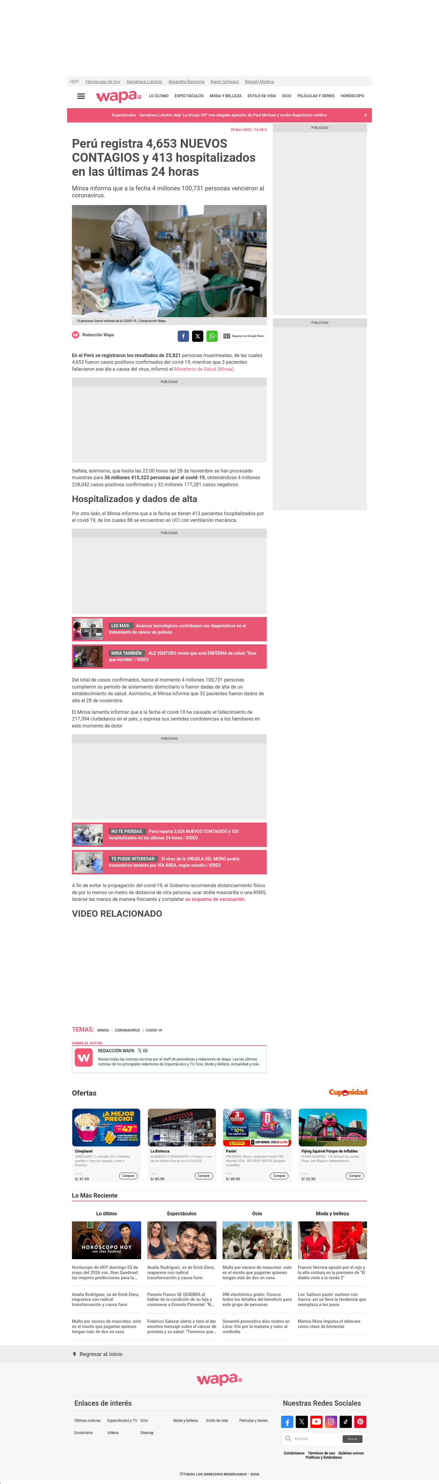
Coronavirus (127, 1030)
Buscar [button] (352, 1439)
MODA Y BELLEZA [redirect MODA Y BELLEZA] (226, 96)
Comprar (128, 1176)
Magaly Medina (259, 81)
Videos (113, 1433)
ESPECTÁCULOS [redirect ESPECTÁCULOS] (189, 96)
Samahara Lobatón (144, 81)
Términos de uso (321, 1453)
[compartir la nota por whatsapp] (212, 336)
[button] (365, 115)
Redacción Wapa (98, 334)
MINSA (103, 1030)
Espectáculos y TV (122, 1420)
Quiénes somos (351, 1453)
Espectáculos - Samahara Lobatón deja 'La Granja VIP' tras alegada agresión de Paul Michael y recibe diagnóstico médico (219, 115)
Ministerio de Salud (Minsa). (204, 369)
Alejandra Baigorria (186, 81)
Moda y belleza (185, 1420)
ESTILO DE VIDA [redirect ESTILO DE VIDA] (262, 96)
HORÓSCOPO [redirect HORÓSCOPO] (352, 96)
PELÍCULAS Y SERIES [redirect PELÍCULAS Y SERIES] (315, 96)
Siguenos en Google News (243, 336)
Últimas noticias (87, 1420)
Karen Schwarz (225, 81)
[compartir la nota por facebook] (183, 336)
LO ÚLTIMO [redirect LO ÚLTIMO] (159, 96)
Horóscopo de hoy (103, 81)
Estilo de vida (217, 1420)
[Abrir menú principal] (81, 96)
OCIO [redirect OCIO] (286, 96)
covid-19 (154, 1030)
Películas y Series (253, 1420)
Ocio (144, 1420)
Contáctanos (294, 1453)
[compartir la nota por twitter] (197, 336)
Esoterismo (83, 1433)
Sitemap (147, 1433)
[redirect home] (118, 97)
